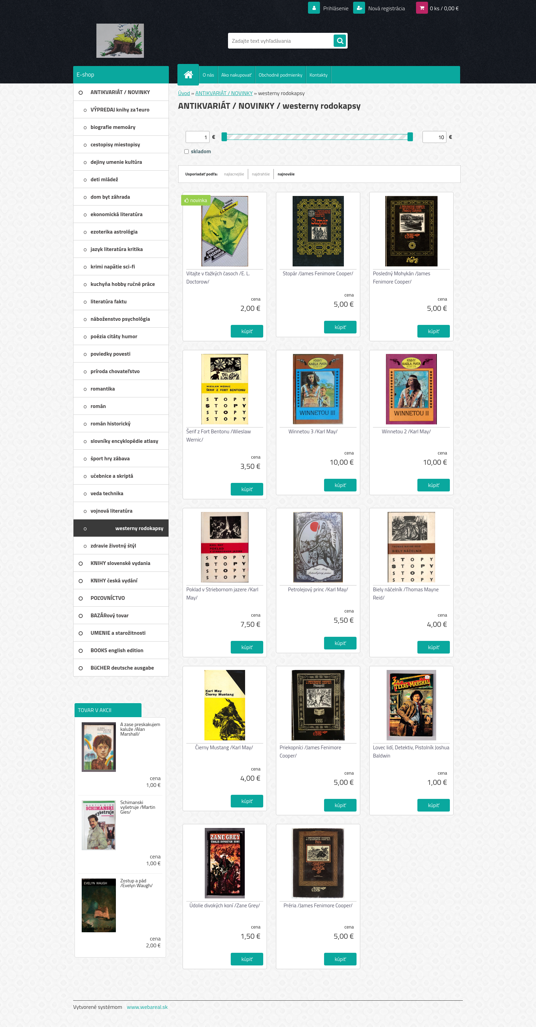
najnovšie (286, 174)
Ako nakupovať (236, 74)
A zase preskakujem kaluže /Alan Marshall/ (140, 729)
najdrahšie (261, 174)
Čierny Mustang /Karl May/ (224, 747)
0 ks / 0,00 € (444, 8)
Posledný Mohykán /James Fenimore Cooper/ (401, 277)
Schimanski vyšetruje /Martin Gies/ (137, 807)
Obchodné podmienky (281, 74)
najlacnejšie (234, 174)
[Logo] (120, 41)
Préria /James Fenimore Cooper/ (317, 905)
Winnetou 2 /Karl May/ (406, 431)
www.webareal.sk (147, 1007)
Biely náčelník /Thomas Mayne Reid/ (406, 593)
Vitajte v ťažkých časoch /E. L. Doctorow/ (218, 277)
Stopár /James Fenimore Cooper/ (318, 273)
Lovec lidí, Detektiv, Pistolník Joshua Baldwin (411, 751)
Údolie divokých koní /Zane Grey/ (224, 905)
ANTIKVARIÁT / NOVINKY (224, 93)
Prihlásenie (336, 8)
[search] (340, 41)
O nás (208, 74)
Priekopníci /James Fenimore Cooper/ (310, 751)
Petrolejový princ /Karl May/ (318, 589)
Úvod (184, 93)
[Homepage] (191, 74)
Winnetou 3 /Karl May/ (313, 431)
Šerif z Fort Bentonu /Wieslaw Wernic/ (218, 435)
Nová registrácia (386, 8)
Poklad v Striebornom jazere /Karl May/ (222, 593)
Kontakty (318, 74)
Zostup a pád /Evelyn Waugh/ (136, 883)
